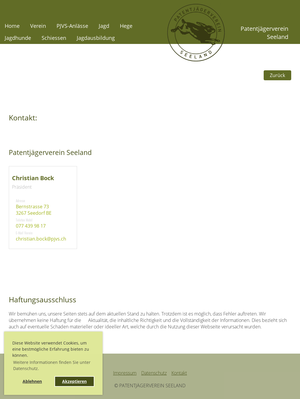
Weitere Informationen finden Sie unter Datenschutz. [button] (52, 365)
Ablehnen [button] (32, 381)
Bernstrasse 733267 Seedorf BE (34, 209)
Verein (38, 25)
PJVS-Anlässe (72, 25)
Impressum (125, 373)
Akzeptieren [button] (74, 381)
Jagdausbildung (96, 37)
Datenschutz (154, 373)
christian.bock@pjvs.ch (41, 239)
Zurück (277, 75)
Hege (126, 25)
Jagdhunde (18, 37)
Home (12, 25)
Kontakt (179, 373)
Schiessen (54, 37)
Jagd (104, 25)
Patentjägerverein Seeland (264, 33)
